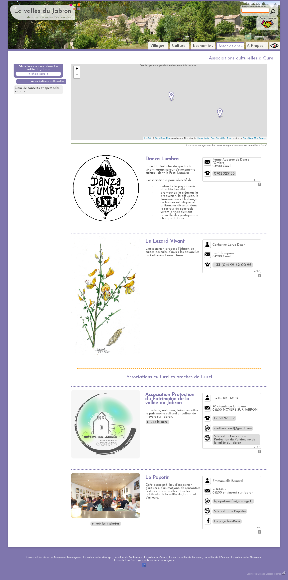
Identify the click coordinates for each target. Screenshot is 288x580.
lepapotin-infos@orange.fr (233, 501)
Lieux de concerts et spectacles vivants (37, 89)
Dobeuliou (251, 574)
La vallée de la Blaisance (246, 557)
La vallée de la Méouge (97, 557)
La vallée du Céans (155, 557)
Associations (229, 46)
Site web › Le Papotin (230, 511)
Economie (202, 46)
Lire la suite (157, 422)
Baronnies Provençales (67, 557)
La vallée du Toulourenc (127, 557)
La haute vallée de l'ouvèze (185, 557)
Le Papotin (157, 477)
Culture (179, 46)
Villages (157, 46)
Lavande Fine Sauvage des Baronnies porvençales (144, 560)
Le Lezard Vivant (165, 241)
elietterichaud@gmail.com (233, 428)
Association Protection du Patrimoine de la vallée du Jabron (169, 399)
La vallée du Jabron (42, 11)
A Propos (255, 46)
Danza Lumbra (162, 159)
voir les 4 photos (105, 523)
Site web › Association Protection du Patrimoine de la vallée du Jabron (234, 439)
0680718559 (224, 418)
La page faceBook (227, 521)
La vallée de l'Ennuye (216, 557)
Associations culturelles (48, 81)
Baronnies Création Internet (271, 574)
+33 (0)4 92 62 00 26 (232, 265)
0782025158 (224, 174)
